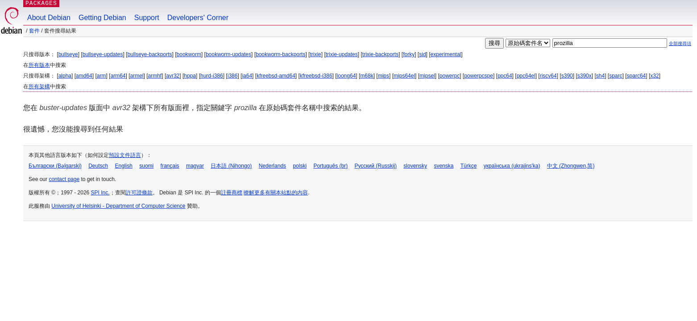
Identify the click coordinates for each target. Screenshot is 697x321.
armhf (155, 76)
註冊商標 (231, 192)
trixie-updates (342, 54)
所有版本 (39, 65)
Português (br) (330, 166)
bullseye (68, 54)
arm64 (117, 76)
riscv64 (548, 76)
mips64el (404, 76)
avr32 (172, 76)
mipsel (427, 76)
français (170, 166)
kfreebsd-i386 (316, 76)
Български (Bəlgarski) (55, 166)
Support (146, 17)
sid (422, 54)
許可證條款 (139, 192)
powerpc (450, 76)
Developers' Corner (197, 17)
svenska (443, 166)
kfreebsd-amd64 (276, 76)
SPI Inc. (100, 192)
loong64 (346, 76)
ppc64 (505, 76)
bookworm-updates (228, 54)
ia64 (247, 76)
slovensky (415, 166)
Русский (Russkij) (375, 166)
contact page (64, 179)
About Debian (49, 17)
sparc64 (636, 76)
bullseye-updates (103, 54)
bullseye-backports (149, 54)
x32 (654, 76)
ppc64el (526, 76)
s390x (584, 76)
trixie (315, 54)
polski (300, 166)
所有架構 (39, 86)
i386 (233, 76)
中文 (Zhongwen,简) (571, 166)
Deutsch (98, 166)
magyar (195, 166)
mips (383, 76)
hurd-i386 (211, 76)
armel (137, 76)
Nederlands (272, 166)
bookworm (189, 54)
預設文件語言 (125, 155)
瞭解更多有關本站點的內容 (276, 192)
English (124, 166)
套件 (34, 31)
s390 (567, 76)
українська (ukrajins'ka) (512, 166)
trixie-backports (380, 54)
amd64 (84, 76)
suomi (146, 166)
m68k (366, 76)
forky (409, 54)
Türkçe (469, 166)
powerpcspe (478, 76)
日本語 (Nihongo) (231, 166)
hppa (190, 76)
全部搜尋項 (680, 43)
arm (101, 76)
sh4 (600, 76)
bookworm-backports (280, 54)
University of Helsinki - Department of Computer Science (118, 206)
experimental (446, 54)
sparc (615, 76)
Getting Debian (102, 17)
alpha (64, 76)
